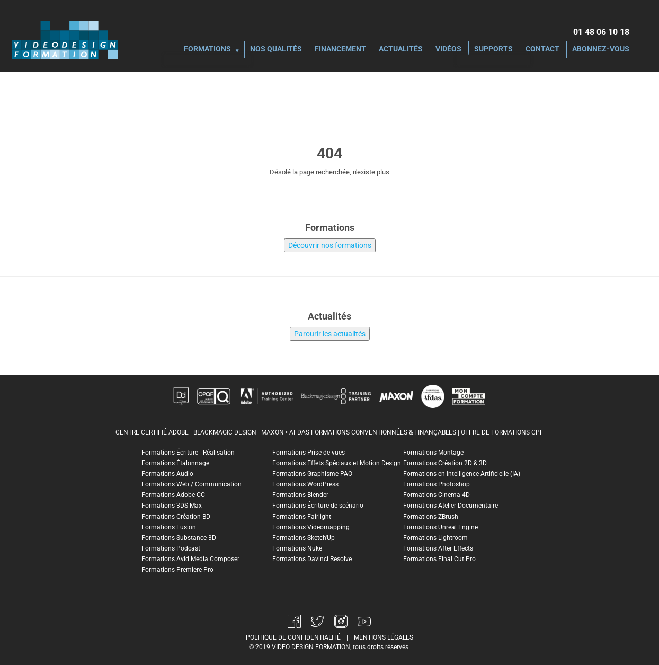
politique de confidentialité (293, 637)
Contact (542, 50)
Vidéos (448, 50)
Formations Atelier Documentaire (450, 505)
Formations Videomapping (311, 527)
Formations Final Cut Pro (439, 559)
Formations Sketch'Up (303, 538)
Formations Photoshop (436, 484)
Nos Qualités (276, 50)
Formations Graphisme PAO (312, 473)
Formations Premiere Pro (177, 569)
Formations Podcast (170, 548)
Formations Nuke (297, 548)
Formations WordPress (305, 484)
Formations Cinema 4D (436, 495)
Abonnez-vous (600, 50)
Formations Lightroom (435, 538)
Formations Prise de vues (308, 452)
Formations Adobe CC (173, 495)
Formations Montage (433, 452)
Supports (493, 50)
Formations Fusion (168, 527)
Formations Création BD (175, 516)
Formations (207, 50)
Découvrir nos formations (329, 245)
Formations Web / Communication (191, 484)
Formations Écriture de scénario (317, 505)
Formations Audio (167, 473)
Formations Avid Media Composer (190, 559)
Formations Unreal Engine (440, 527)
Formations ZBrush (430, 516)
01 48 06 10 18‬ (601, 32)
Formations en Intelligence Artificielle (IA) (461, 473)
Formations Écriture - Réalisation (188, 452)
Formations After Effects (438, 548)
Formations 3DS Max (171, 505)
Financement (340, 50)
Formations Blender (300, 495)
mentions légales (383, 637)
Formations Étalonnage (175, 463)
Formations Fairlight (301, 516)
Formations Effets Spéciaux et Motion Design (336, 463)
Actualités (401, 50)
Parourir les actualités (330, 334)
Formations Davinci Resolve (312, 559)
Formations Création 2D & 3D (445, 463)
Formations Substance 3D (178, 538)
